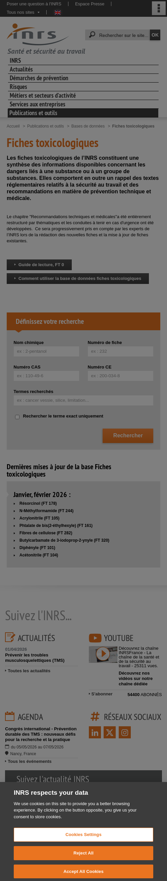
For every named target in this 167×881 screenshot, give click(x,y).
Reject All (83, 858)
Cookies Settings (83, 839)
